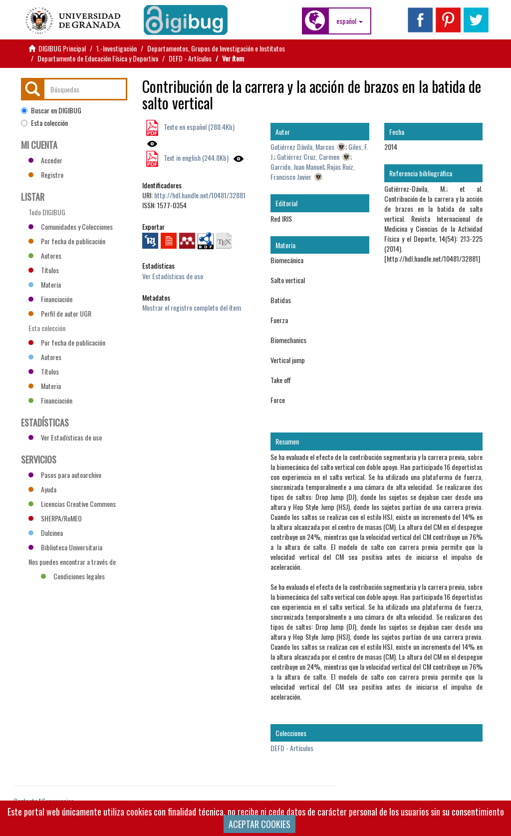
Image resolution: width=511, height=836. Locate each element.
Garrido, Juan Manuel (297, 166)
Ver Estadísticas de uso (172, 276)
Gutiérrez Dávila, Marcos (302, 146)
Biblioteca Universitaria (65, 547)
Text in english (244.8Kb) (195, 157)
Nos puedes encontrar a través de (72, 562)
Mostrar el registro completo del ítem (191, 307)
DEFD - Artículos (190, 58)
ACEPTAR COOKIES (259, 824)
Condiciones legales (73, 576)
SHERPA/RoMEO (55, 518)
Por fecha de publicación (66, 241)
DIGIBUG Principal (62, 48)
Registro (45, 174)
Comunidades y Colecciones (70, 226)
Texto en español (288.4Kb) (198, 126)
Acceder (45, 160)
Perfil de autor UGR (59, 313)
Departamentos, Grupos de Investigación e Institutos (216, 48)
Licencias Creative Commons (72, 503)
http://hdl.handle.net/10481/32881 (200, 195)
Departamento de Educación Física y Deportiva (97, 58)
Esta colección (44, 123)
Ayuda (42, 489)
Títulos (43, 270)
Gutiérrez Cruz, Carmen (308, 156)
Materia (44, 284)
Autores (44, 255)
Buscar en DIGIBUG (51, 110)
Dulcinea (45, 532)
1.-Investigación (116, 48)
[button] (349, 20)
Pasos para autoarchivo (64, 474)
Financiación (50, 299)
